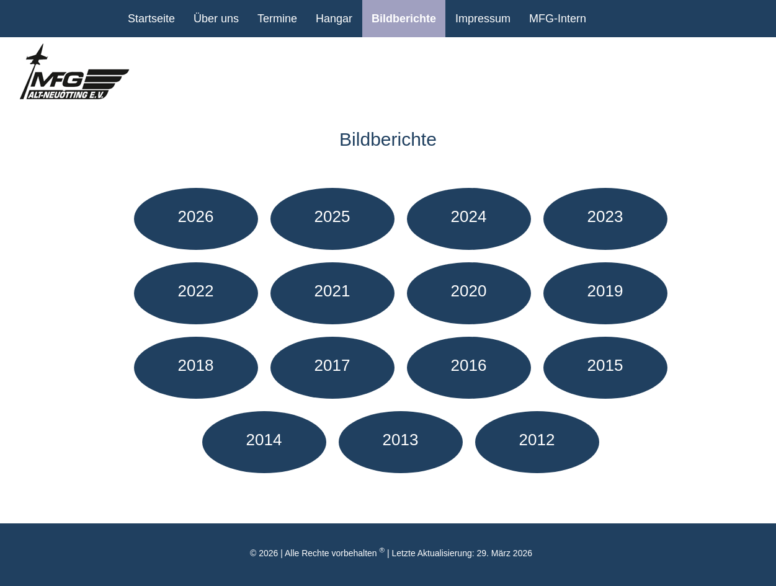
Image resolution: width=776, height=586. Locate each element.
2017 (332, 365)
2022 (196, 291)
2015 (605, 365)
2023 (605, 216)
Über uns (216, 18)
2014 (264, 439)
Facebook (642, 18)
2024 (469, 216)
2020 (469, 291)
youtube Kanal (611, 18)
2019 (605, 291)
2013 (401, 439)
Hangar (334, 18)
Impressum (483, 18)
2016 (469, 365)
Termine (277, 18)
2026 (196, 216)
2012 (537, 439)
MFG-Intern (557, 18)
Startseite (151, 18)
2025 (332, 216)
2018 (196, 365)
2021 (332, 291)
